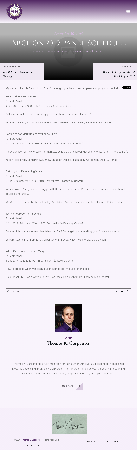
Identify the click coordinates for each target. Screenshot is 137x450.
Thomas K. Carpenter (45, 51)
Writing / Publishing (77, 51)
